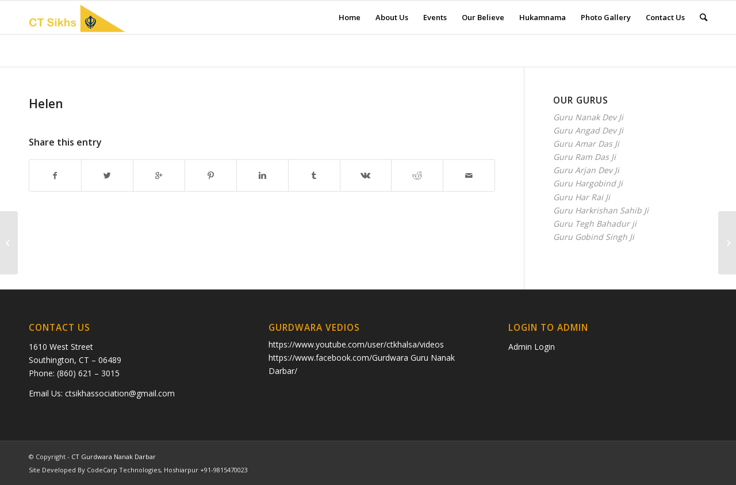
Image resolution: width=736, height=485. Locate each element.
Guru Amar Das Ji (586, 143)
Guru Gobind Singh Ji (593, 236)
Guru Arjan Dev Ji (586, 170)
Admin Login (531, 346)
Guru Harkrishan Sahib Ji (601, 210)
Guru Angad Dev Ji (588, 130)
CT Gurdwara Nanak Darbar (113, 456)
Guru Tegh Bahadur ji (595, 223)
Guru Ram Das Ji (584, 156)
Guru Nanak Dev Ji (588, 117)
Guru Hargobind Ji (588, 183)
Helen (46, 104)
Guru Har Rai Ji (581, 197)
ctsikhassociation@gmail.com (120, 393)
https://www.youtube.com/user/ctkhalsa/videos (356, 344)
